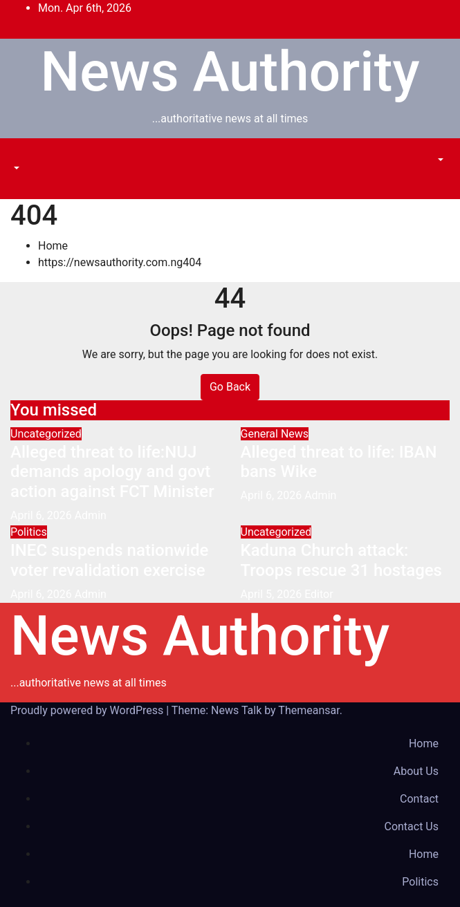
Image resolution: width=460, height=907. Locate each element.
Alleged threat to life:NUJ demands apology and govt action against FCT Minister (112, 472)
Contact (419, 798)
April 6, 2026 (42, 515)
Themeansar (308, 710)
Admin (91, 515)
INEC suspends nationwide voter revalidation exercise (109, 560)
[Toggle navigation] (20, 155)
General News (275, 433)
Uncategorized (46, 433)
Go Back (230, 386)
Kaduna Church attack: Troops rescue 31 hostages (341, 560)
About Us (416, 771)
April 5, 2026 (273, 594)
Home (53, 245)
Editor (318, 594)
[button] (15, 168)
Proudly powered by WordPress (88, 710)
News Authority (229, 71)
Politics (28, 532)
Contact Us (411, 826)
